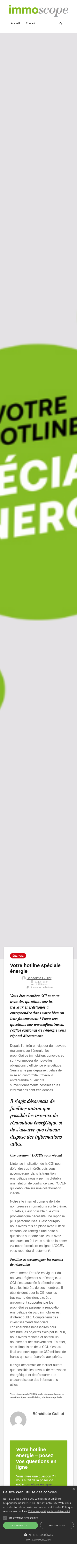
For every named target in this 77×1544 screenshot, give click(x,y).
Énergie (18, 955)
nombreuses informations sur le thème (38, 1206)
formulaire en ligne (37, 1246)
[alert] (38, 1515)
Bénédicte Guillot (39, 978)
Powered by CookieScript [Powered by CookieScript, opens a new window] (38, 1539)
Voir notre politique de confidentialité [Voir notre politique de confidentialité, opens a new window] (49, 1511)
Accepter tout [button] (20, 1525)
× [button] (73, 1489)
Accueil (15, 23)
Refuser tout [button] (57, 1525)
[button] (5, 1518)
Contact (30, 23)
